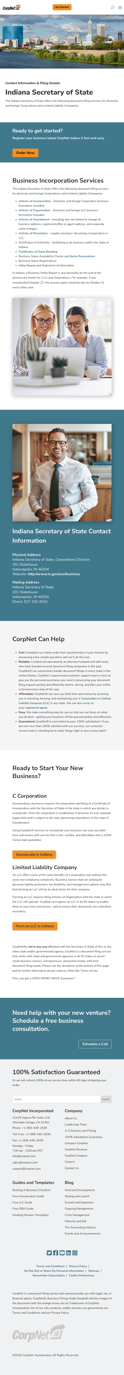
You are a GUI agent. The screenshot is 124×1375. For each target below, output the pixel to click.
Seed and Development (80, 1190)
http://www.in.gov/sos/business (54, 574)
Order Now (25, 152)
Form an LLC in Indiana (35, 926)
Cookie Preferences (81, 1275)
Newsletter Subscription (49, 1275)
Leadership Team (76, 1124)
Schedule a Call (95, 1044)
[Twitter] (49, 1253)
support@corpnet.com (26, 1169)
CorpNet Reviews (76, 1149)
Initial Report (27, 265)
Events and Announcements (83, 1234)
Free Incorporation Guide (28, 1196)
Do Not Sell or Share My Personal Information (54, 1271)
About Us (71, 1118)
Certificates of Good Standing (38, 252)
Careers (70, 1162)
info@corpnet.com (24, 1156)
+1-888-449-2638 (37, 1134)
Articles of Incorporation (35, 201)
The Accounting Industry (80, 1227)
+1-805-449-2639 (30, 1140)
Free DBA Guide (23, 1209)
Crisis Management (77, 1215)
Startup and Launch (77, 1196)
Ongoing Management (79, 1209)
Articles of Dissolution (33, 233)
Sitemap (93, 1271)
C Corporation (88, 698)
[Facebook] (55, 1253)
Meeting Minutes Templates (30, 1215)
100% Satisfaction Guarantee (84, 1137)
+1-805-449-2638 (34, 1128)
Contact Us (72, 1168)
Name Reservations (82, 256)
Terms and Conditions (50, 1266)
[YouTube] (62, 1253)
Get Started (62, 7)
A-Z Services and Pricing (80, 1131)
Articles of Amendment (34, 219)
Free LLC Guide (22, 1202)
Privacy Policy (78, 1266)
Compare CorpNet (76, 1143)
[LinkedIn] (68, 1253)
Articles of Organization (34, 210)
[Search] (112, 7)
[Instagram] (74, 1253)
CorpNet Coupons (76, 1156)
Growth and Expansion (79, 1202)
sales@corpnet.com (25, 1162)
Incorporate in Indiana (34, 854)
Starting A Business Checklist (31, 1190)
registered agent (36, 708)
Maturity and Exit (75, 1221)
